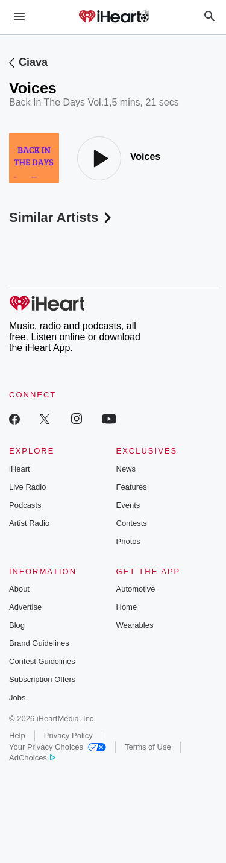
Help (17, 735)
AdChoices (32, 757)
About (19, 588)
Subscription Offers (42, 679)
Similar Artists (61, 217)
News (126, 468)
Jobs (17, 697)
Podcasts (25, 505)
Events (128, 505)
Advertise (25, 607)
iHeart (19, 468)
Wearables (135, 625)
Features (131, 487)
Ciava (33, 62)
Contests (131, 523)
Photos (128, 541)
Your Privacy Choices (57, 746)
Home (126, 607)
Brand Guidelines (39, 643)
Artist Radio (29, 523)
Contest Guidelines (42, 661)
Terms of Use (148, 746)
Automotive (135, 588)
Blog (17, 625)
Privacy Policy (68, 735)
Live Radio (27, 487)
